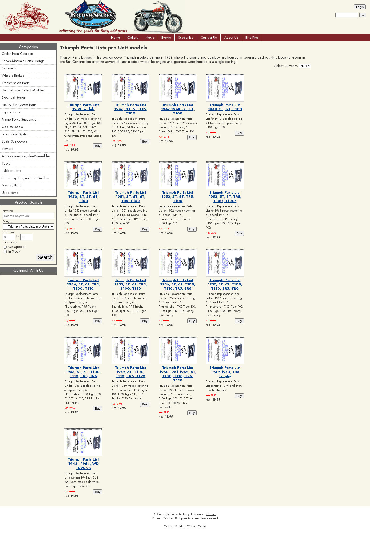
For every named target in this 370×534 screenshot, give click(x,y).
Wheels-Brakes (13, 75)
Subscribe (185, 37)
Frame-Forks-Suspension (20, 119)
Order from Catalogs (18, 53)
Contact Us (209, 37)
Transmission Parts (15, 82)
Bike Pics (252, 37)
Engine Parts (11, 112)
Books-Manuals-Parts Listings (23, 61)
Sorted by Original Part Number (26, 178)
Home (115, 37)
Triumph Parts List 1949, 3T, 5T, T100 (225, 107)
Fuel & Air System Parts (19, 104)
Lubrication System (15, 134)
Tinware (7, 148)
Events (166, 37)
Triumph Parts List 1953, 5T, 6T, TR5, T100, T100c (225, 196)
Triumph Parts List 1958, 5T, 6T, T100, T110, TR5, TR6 (83, 372)
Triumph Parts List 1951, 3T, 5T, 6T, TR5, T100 (130, 196)
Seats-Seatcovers (15, 141)
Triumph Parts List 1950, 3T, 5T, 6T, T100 (83, 196)
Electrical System (14, 97)
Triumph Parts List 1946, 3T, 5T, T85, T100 (130, 109)
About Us (231, 37)
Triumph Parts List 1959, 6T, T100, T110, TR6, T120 (130, 372)
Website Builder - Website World (185, 526)
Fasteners (9, 68)
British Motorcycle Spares (187, 514)
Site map (211, 514)
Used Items (10, 192)
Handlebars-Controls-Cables (23, 90)
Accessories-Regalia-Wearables (26, 156)
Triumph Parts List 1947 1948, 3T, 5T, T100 (178, 109)
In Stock (12, 251)
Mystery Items (12, 185)
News (150, 37)
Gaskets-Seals (12, 126)
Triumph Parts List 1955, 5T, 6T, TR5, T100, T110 (130, 284)
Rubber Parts (11, 170)
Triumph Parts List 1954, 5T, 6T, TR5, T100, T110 (83, 284)
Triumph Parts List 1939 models (83, 107)
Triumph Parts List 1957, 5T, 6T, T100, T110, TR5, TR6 (225, 284)
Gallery (132, 37)
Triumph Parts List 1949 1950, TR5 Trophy (224, 372)
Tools (6, 163)
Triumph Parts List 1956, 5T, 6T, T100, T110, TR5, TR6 (177, 284)
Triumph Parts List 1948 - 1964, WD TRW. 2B (83, 463)
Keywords (8, 210)
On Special (14, 246)
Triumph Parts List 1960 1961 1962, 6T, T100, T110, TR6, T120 (177, 374)
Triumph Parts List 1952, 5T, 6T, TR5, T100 (177, 196)
